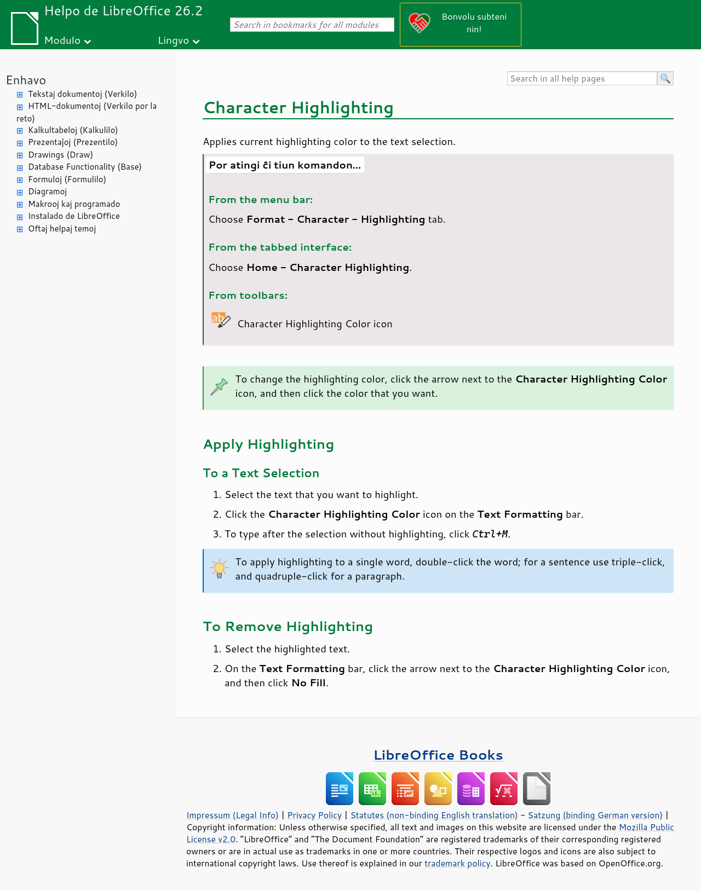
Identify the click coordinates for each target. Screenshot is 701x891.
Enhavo (25, 79)
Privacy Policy (314, 815)
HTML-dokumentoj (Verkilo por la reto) (86, 112)
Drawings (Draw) (60, 154)
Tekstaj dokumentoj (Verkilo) (82, 94)
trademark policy (457, 863)
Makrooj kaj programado (74, 204)
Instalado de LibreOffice (74, 216)
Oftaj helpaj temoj (62, 228)
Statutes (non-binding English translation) (434, 815)
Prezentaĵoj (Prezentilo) (73, 142)
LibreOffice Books (438, 754)
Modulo (62, 39)
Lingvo (173, 39)
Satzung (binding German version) (595, 815)
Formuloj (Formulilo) (67, 179)
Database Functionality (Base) (85, 166)
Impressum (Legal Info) (232, 815)
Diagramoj (47, 191)
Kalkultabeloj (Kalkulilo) (73, 130)
